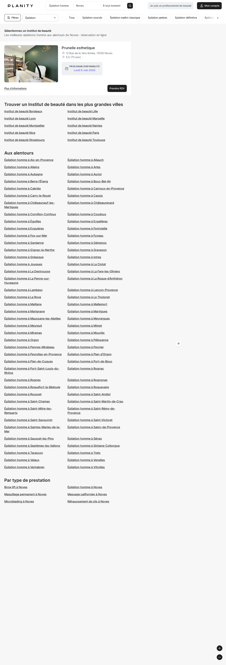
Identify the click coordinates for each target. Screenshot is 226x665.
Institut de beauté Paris (83, 133)
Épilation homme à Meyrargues (89, 318)
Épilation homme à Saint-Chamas (27, 401)
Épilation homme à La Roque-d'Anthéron (95, 278)
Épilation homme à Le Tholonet (89, 297)
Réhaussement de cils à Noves (88, 501)
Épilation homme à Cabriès (22, 188)
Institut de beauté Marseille (86, 118)
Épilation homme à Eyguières (24, 228)
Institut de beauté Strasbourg (24, 140)
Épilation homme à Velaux (21, 460)
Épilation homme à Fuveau (85, 235)
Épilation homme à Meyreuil (23, 325)
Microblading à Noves (19, 501)
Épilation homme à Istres (84, 257)
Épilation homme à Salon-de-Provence (94, 427)
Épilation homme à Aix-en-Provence (28, 160)
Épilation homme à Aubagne (23, 174)
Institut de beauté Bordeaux (23, 111)
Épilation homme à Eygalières (88, 221)
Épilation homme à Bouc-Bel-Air (89, 181)
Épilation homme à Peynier (86, 347)
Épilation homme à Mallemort (87, 304)
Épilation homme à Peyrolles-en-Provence (33, 354)
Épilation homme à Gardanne (24, 243)
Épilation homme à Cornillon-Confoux (30, 214)
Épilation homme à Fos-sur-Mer (25, 235)
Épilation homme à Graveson (87, 250)
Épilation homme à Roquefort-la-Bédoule (32, 387)
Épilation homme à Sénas (85, 438)
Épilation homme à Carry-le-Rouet (27, 195)
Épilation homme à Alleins (21, 167)
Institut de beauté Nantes (85, 125)
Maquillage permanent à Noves (25, 494)
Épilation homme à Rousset (23, 394)
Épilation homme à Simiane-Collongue (94, 445)
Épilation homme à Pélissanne (88, 340)
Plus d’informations (15, 88)
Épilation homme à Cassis (85, 195)
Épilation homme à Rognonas (87, 380)
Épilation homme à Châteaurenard (91, 203)
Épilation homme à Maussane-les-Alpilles (32, 318)
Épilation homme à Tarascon (23, 453)
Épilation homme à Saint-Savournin (28, 420)
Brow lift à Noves (15, 487)
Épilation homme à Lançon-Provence (93, 290)
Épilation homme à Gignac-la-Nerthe (29, 250)
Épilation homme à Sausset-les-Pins (29, 438)
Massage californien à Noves (87, 494)
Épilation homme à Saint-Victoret (90, 420)
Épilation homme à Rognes (22, 380)
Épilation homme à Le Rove (22, 297)
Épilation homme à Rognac (86, 368)
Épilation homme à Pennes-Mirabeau (29, 347)
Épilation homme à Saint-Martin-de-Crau (95, 401)
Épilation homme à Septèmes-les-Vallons (32, 445)
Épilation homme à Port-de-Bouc (90, 361)
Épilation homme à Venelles (86, 460)
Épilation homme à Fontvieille (87, 228)
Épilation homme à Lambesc (23, 290)
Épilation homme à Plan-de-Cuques (28, 361)
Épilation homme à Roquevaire (88, 387)
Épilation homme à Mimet (85, 325)
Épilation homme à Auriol (85, 174)
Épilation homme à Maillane (23, 304)
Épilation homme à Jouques (23, 264)
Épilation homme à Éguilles (22, 221)
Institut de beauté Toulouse (86, 140)
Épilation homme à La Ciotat (87, 264)
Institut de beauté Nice (19, 133)
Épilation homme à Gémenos (87, 243)
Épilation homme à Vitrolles (86, 467)
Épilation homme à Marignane (24, 311)
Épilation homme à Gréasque (24, 257)
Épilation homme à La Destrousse (27, 271)
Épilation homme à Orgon (21, 340)
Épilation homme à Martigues (87, 311)
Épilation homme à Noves (85, 487)
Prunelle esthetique (78, 48)
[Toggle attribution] (222, 662)
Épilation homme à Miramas (23, 333)
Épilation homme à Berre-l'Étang (26, 181)
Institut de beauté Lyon (20, 118)
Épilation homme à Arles (84, 167)
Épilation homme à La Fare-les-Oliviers (94, 271)
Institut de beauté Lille (83, 111)
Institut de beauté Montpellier (24, 125)
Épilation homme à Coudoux (87, 214)
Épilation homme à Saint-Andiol (89, 394)
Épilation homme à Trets (84, 453)
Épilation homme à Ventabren (24, 467)
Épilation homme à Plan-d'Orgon (90, 354)
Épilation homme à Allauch (86, 160)
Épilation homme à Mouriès (86, 333)
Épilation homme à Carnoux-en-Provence (96, 188)
